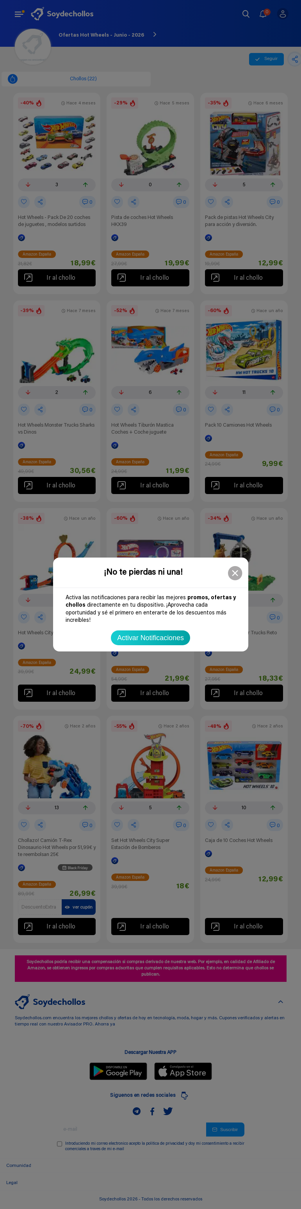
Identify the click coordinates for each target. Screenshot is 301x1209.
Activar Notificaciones (150, 638)
